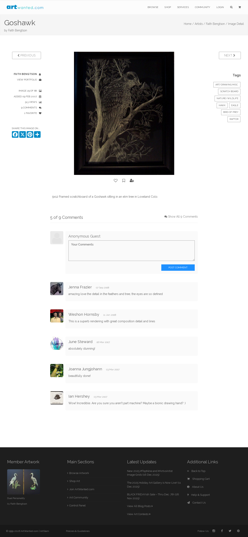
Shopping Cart (198, 478)
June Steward (80, 342)
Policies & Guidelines (78, 531)
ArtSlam (44, 531)
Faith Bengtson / (216, 23)
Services (183, 7)
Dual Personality (16, 498)
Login (220, 7)
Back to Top (196, 471)
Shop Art (74, 481)
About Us (195, 486)
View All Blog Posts (140, 506)
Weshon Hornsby (83, 314)
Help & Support (198, 494)
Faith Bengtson (17, 30)
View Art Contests (138, 514)
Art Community (78, 497)
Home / (189, 23)
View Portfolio (27, 79)
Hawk (222, 105)
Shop (167, 7)
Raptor (234, 119)
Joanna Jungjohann (85, 369)
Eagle (234, 105)
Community (202, 7)
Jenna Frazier (80, 287)
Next (229, 55)
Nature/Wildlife (227, 98)
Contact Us (196, 502)
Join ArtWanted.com (81, 489)
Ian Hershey (79, 396)
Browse (153, 7)
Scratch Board (229, 91)
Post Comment (178, 267)
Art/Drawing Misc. (226, 84)
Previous (26, 55)
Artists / (200, 23)
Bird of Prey (230, 112)
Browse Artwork (79, 473)
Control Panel (77, 505)
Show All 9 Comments (183, 216)
